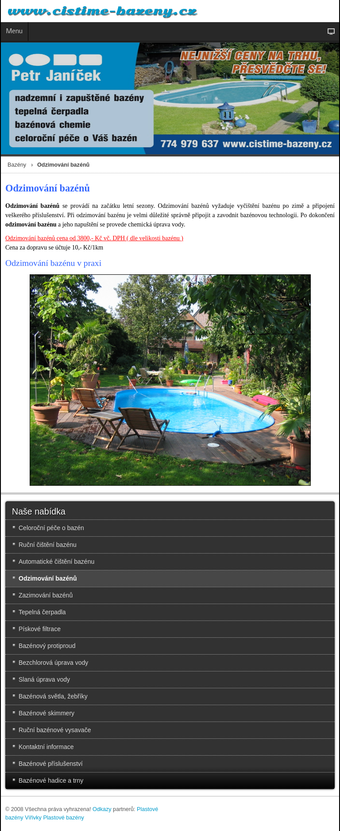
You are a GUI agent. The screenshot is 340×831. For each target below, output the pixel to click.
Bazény (17, 165)
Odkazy (102, 809)
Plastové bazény (63, 818)
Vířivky (33, 818)
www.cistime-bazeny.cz (102, 11)
